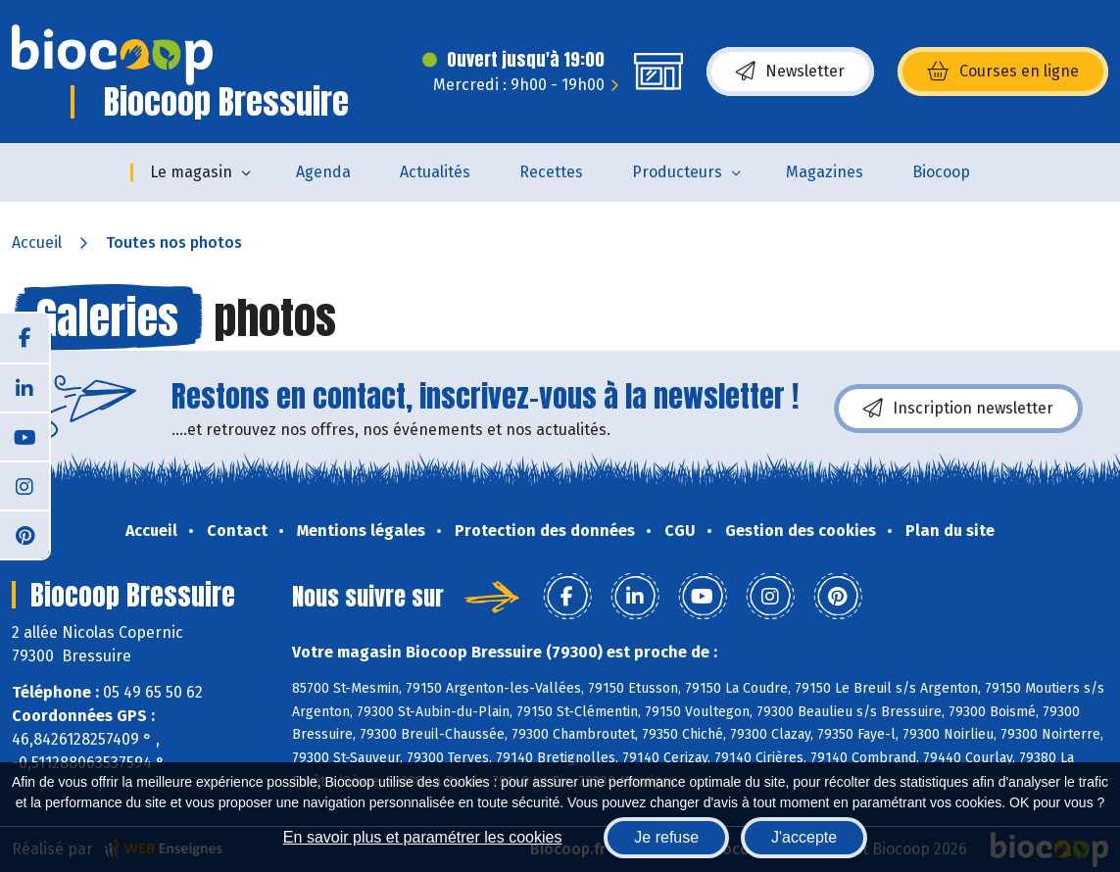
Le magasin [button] (191, 172)
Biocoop (941, 172)
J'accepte (804, 837)
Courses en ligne (1003, 71)
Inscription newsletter (958, 408)
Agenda (323, 172)
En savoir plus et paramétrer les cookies (422, 837)
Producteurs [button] (677, 172)
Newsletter (790, 71)
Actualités (435, 172)
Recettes (551, 172)
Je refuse (666, 837)
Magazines (824, 172)
